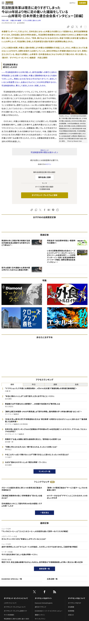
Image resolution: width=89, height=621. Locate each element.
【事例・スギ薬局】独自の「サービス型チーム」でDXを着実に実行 (67, 489)
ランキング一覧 (44, 471)
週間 (55, 384)
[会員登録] (82, 3)
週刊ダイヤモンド (40, 607)
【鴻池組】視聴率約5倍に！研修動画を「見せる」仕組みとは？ (22, 497)
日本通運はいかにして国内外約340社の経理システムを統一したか (22, 505)
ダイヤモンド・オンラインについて (16, 598)
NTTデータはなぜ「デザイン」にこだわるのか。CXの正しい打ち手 (67, 497)
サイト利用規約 (9, 615)
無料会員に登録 (44, 177)
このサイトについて (10, 603)
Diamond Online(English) (43, 603)
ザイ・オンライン (40, 619)
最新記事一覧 (44, 569)
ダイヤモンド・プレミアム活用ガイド (15, 611)
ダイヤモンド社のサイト (43, 598)
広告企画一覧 (52, 579)
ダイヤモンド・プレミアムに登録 (44, 195)
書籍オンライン (40, 615)
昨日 (34, 384)
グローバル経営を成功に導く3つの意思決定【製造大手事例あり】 (22, 489)
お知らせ (71, 615)
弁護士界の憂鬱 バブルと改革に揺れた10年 (25, 20)
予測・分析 (5, 20)
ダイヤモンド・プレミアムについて (15, 607)
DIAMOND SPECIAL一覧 (12, 579)
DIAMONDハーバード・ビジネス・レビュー (48, 611)
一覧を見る (44, 513)
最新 (12, 384)
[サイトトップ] (8, 3)
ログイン (72, 3)
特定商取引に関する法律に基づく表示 (16, 619)
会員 (77, 384)
